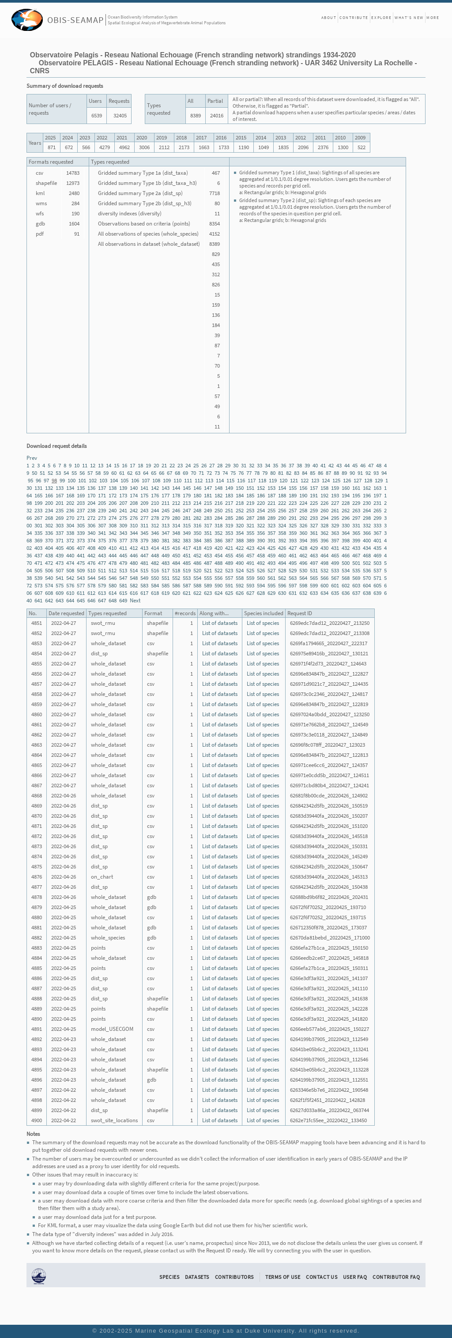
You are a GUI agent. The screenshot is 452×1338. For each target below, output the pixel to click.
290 (282, 518)
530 (303, 570)
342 (113, 533)
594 (261, 585)
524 (240, 570)
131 (38, 488)
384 (197, 540)
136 (91, 488)
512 (113, 570)
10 (76, 465)
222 (282, 503)
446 (134, 555)
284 (218, 518)
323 (271, 525)
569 (356, 578)
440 (70, 555)
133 (60, 488)
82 (288, 473)
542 (70, 578)
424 (261, 548)
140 (134, 488)
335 (38, 533)
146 (197, 488)
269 (60, 518)
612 (91, 593)
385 (208, 540)
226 (324, 503)
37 (291, 465)
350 (197, 533)
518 (176, 570)
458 (261, 555)
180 (197, 495)
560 (261, 578)
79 (264, 473)
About (329, 17)
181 (208, 495)
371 (60, 540)
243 (144, 510)
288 (261, 518)
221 (271, 503)
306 (91, 525)
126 (347, 480)
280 (176, 518)
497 (314, 563)
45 (355, 465)
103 (103, 480)
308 (113, 525)
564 (303, 578)
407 (81, 548)
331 (356, 525)
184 (240, 495)
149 (229, 488)
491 (250, 563)
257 (293, 510)
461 (293, 555)
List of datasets (219, 623)
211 (166, 503)
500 (346, 563)
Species (169, 1277)
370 (49, 540)
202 (70, 503)
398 (346, 540)
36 (283, 465)
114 (220, 480)
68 (177, 473)
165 (38, 495)
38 (299, 465)
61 (121, 473)
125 (336, 480)
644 (70, 600)
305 (81, 525)
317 (208, 525)
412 (134, 548)
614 (113, 593)
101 (82, 480)
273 (102, 518)
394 (303, 540)
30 (235, 465)
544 (91, 578)
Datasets (197, 1277)
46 (362, 465)
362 (324, 533)
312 (155, 525)
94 (384, 473)
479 (123, 563)
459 (271, 555)
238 (91, 510)
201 (60, 503)
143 (166, 488)
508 (70, 570)
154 (282, 488)
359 (293, 533)
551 (166, 578)
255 (271, 510)
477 (102, 563)
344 (134, 533)
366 (367, 533)
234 (49, 510)
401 (377, 540)
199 (38, 503)
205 (102, 503)
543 (81, 578)
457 (250, 555)
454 (218, 555)
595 (271, 585)
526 (261, 570)
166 (49, 495)
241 (123, 510)
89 (344, 473)
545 (102, 578)
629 (271, 593)
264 (367, 510)
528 (282, 570)
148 (218, 488)
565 (314, 578)
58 (98, 473)
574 (49, 585)
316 (197, 525)
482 (155, 563)
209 (144, 503)
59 (106, 473)
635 (335, 593)
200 (49, 503)
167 (60, 495)
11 (84, 465)
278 (155, 518)
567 (335, 578)
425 (271, 548)
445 (123, 555)
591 (229, 585)
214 (197, 503)
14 (108, 465)
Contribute (354, 17)
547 (123, 578)
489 (229, 563)
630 (282, 593)
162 (367, 488)
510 (91, 570)
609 (60, 593)
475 (81, 563)
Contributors (234, 1277)
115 (230, 480)
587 (187, 585)
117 (252, 480)
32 (251, 465)
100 (71, 480)
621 (187, 593)
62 (129, 473)
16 (124, 465)
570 (367, 578)
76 (241, 473)
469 (377, 555)
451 (187, 555)
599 (314, 585)
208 (134, 503)
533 (335, 570)
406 (70, 548)
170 (91, 495)
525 (250, 570)
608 (49, 593)
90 (352, 473)
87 (328, 473)
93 (376, 473)
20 (156, 465)
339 (81, 533)
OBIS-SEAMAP (75, 19)
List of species (263, 623)
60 (114, 473)
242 (134, 510)
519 (187, 570)
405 (60, 548)
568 (346, 578)
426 (282, 548)
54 (66, 473)
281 (187, 518)
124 (326, 480)
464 (324, 555)
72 (209, 473)
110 (177, 480)
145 (187, 488)
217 (229, 503)
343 (123, 533)
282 (197, 518)
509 (81, 570)
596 (282, 585)
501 (356, 563)
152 (261, 488)
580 (113, 585)
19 (148, 465)
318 (218, 525)
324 (282, 525)
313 (166, 525)
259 (314, 510)
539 (38, 578)
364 (346, 533)
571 (377, 578)
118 (262, 480)
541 (60, 578)
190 (303, 495)
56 (82, 473)
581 (123, 585)
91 (360, 473)
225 (314, 503)
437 (38, 555)
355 (250, 533)
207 (123, 503)
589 (208, 585)
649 (123, 600)
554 (197, 578)
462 (303, 555)
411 (123, 548)
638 (367, 593)
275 (123, 518)
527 (271, 570)
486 (197, 563)
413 (144, 548)
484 (176, 563)
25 (196, 465)
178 (176, 495)
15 (116, 465)
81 (280, 473)
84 (304, 473)
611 (81, 593)
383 (187, 540)
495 (293, 563)
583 (144, 585)
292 (303, 518)
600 (324, 585)
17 (132, 465)
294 (324, 518)
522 (218, 570)
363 (335, 533)
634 (324, 593)
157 (314, 488)
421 (229, 548)
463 (314, 555)
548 (134, 578)
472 (49, 563)
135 (81, 488)
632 (303, 593)
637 (356, 593)
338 (70, 533)
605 (377, 585)
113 (209, 480)
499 (335, 563)
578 (91, 585)
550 (155, 578)
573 (38, 585)
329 (335, 525)
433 (356, 548)
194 (346, 495)
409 (102, 548)
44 (347, 465)
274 (113, 518)
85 (312, 473)
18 (140, 465)
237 (81, 510)
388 (240, 540)
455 (229, 555)
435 (377, 548)
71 (201, 473)
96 (38, 480)
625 (229, 593)
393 (293, 540)
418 (197, 548)
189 (293, 495)
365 (356, 533)
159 (335, 488)
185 (250, 495)
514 (134, 570)
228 (346, 503)
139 (123, 488)
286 (240, 518)
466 (346, 555)
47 (370, 465)
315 (187, 525)
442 (91, 555)
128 (368, 480)
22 (172, 465)
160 (346, 488)
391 (271, 540)
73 (217, 473)
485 (187, 563)
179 (187, 495)
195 (356, 495)
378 (134, 540)
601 (335, 585)
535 (356, 570)
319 (229, 525)
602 (346, 585)
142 (155, 488)
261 (335, 510)
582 (134, 585)
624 (218, 593)
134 (70, 488)
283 (208, 518)
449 (166, 555)
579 (102, 585)
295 (335, 518)
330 (346, 525)
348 (176, 533)
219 (250, 503)
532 (324, 570)
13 (100, 465)
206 (113, 503)
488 (218, 563)
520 (197, 570)
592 (240, 585)
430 (324, 548)
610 (70, 593)
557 (229, 578)
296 (346, 518)
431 (335, 548)
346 (155, 533)
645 (81, 600)
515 (144, 570)
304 (70, 525)
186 (261, 495)
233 (38, 510)
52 (50, 473)
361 (314, 533)
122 (305, 480)
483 (166, 563)
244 (155, 510)
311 (144, 525)
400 (367, 540)
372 (70, 540)
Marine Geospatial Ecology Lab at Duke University (214, 1330)
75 (233, 473)
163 (377, 488)
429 (314, 548)
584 (155, 585)
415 (166, 548)
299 (377, 518)
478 (113, 563)
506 (49, 570)
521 (208, 570)
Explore (381, 17)
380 (155, 540)
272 (91, 518)
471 (38, 563)
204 (91, 503)
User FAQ (355, 1277)
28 (219, 465)
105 (124, 480)
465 (335, 555)
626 (240, 593)
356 (261, 533)
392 (282, 540)
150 (240, 488)
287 (250, 518)
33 (259, 465)
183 (229, 495)
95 (30, 480)
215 (208, 503)
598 (303, 585)
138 (113, 488)
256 (282, 510)
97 (46, 480)
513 (123, 570)
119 (273, 480)
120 (283, 480)
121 (294, 480)
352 (218, 533)
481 (144, 563)
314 (176, 525)
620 (176, 593)
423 (250, 548)
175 (144, 495)
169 (81, 495)
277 (144, 518)
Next (135, 600)
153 (271, 488)
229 (356, 503)
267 (38, 518)
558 (240, 578)
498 (324, 563)
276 (134, 518)
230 (367, 503)
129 (379, 480)
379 (144, 540)
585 (166, 585)
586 (176, 585)
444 (113, 555)
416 (176, 548)
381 (166, 540)
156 (303, 488)
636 (346, 593)
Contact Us (321, 1277)
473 (60, 563)
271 (81, 518)
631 (293, 593)
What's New (409, 17)
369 (38, 540)
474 (70, 563)
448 (155, 555)
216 (218, 503)
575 (60, 585)
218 (240, 503)
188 (282, 495)
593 (250, 585)
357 (271, 533)
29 (227, 465)
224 (303, 503)
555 (208, 578)
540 (49, 578)
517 (166, 570)
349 (187, 533)
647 (102, 600)
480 (134, 563)
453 (208, 555)
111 (188, 480)
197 (377, 495)
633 (314, 593)
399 (356, 540)
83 (296, 473)
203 (81, 503)
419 (208, 548)
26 (204, 465)
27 (212, 465)
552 (176, 578)
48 (378, 465)
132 (49, 488)
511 (102, 570)
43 (339, 465)
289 (271, 518)
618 (155, 593)
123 (315, 480)
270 (70, 518)
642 (49, 600)
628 (261, 593)
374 (91, 540)
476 (91, 563)
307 (102, 525)
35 (275, 465)
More (432, 17)
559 (250, 578)
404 (49, 548)
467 (356, 555)
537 (377, 570)
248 (197, 510)
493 (271, 563)
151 (250, 488)
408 (91, 548)
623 (208, 593)
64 (145, 473)
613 (102, 593)
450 (176, 555)
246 (176, 510)
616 (134, 593)
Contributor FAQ (396, 1277)
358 (282, 533)
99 (62, 480)
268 (49, 518)
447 (144, 555)
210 (155, 503)
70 (193, 473)
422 (240, 548)
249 (208, 510)
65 (153, 473)
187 (271, 495)
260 (324, 510)
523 (229, 570)
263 (356, 510)
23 (180, 465)
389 (250, 540)
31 (243, 465)
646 (91, 600)
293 (314, 518)
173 (123, 495)
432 (346, 548)
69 (185, 473)
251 (229, 510)
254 (261, 510)
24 (188, 465)
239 (102, 510)
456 (240, 555)
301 (38, 525)
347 (166, 533)
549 (144, 578)
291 (293, 518)
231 (377, 503)
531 (314, 570)
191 (314, 495)
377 (123, 540)
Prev (31, 458)
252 (240, 510)
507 (60, 570)
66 (161, 473)
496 (303, 563)
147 (208, 488)
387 (229, 540)
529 (293, 570)
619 (166, 593)
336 (49, 533)
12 (92, 465)
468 (367, 555)
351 (208, 533)
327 (314, 525)
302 (49, 525)
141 (144, 488)
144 (176, 488)
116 (241, 480)
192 (324, 495)
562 (282, 578)
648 (113, 600)
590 (218, 585)
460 (282, 555)
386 (218, 540)
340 (91, 533)
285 (229, 518)
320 (240, 525)
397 (335, 540)
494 (282, 563)
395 (314, 540)
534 (346, 570)
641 (38, 600)
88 (336, 473)
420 (218, 548)
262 (346, 510)
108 (156, 480)
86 (320, 473)
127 (358, 480)
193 (335, 495)
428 (303, 548)
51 (42, 473)
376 (113, 540)
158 (324, 488)
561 (271, 578)
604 (367, 585)
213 (187, 503)
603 (356, 585)
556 (218, 578)
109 (167, 480)
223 (293, 503)
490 (240, 563)
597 (293, 585)
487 (208, 563)
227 (335, 503)
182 (218, 495)
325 (293, 525)
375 (102, 540)
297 (356, 518)
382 (176, 540)
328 (324, 525)
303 (60, 525)
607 (38, 593)
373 (81, 540)
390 (261, 540)
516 (155, 570)
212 (176, 503)
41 (323, 465)
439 (60, 555)
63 (137, 473)
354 (240, 533)
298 (367, 518)
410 (113, 548)
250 (218, 510)
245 (166, 510)
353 (229, 533)
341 (102, 533)
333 (377, 525)
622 (197, 593)
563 (293, 578)
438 (49, 555)
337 (60, 533)
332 (367, 525)
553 (187, 578)
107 (146, 480)
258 (303, 510)
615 (123, 593)
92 (368, 473)
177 (166, 495)
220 (261, 503)
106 (135, 480)
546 (113, 578)
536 (367, 570)
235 (60, 510)
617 (144, 593)
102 (93, 480)
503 (377, 563)
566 (324, 578)
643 (60, 600)
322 (261, 525)
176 (155, 495)
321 (250, 525)
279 (166, 518)
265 (377, 510)
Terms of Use (283, 1277)
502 (367, 563)
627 (250, 593)
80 (272, 473)
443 (102, 555)
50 (34, 473)
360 (303, 533)
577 (81, 585)
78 (257, 473)
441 (81, 555)
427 (293, 548)
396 (324, 540)
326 (303, 525)
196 (367, 495)
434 (367, 548)
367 (377, 533)
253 (250, 510)
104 (114, 480)
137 (102, 488)
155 (293, 488)
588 (197, 585)
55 (74, 473)
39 (307, 465)
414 (155, 548)
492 (261, 563)
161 (356, 488)
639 (377, 593)
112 (199, 480)
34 (267, 465)
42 (331, 465)
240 (113, 510)
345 (144, 533)
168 (70, 495)
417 (187, 548)
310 (134, 525)
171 (102, 495)
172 (113, 495)
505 (38, 570)
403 (38, 548)
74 (225, 473)
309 (123, 525)
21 (164, 465)
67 (169, 473)
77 (249, 473)
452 (197, 555)
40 (315, 465)
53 (58, 473)
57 (90, 473)
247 (187, 510)
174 (134, 495)
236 (70, 510)
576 (70, 585)
